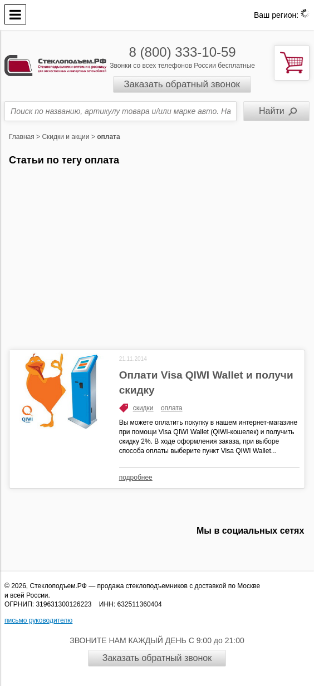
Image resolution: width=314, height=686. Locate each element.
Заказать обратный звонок (182, 84)
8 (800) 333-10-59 (182, 51)
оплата (172, 408)
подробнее (136, 477)
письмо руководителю (38, 620)
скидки (143, 408)
